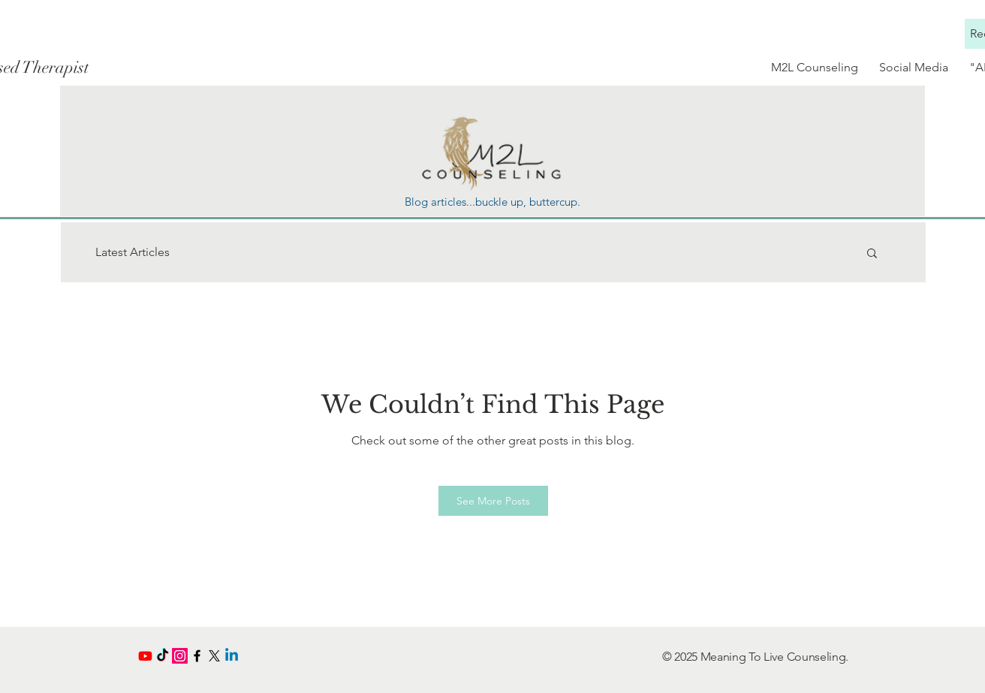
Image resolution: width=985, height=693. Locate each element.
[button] (872, 254)
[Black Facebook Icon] (197, 656)
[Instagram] (180, 656)
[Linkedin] (231, 656)
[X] (214, 656)
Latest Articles (132, 252)
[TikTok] (162, 656)
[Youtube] (145, 656)
